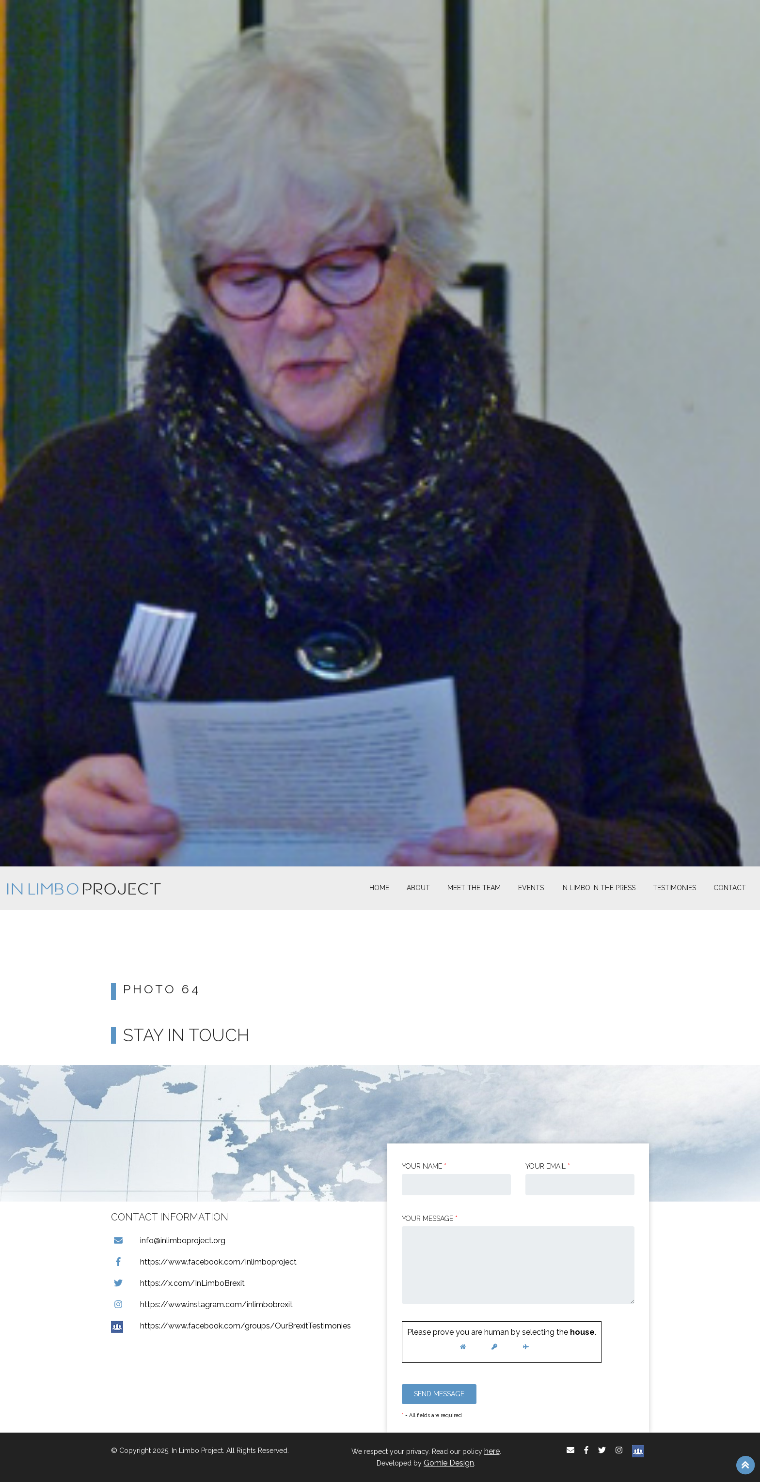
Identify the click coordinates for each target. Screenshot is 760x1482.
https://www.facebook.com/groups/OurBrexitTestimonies (231, 1325)
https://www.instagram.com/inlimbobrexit (202, 1304)
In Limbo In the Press (598, 888)
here (492, 1451)
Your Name (424, 1166)
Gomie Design (449, 1462)
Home (379, 888)
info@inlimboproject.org (168, 1240)
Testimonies (674, 888)
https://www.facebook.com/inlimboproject (204, 1261)
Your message (430, 1218)
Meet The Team (474, 888)
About (418, 888)
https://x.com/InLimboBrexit (178, 1283)
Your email (547, 1166)
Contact (729, 888)
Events (531, 888)
